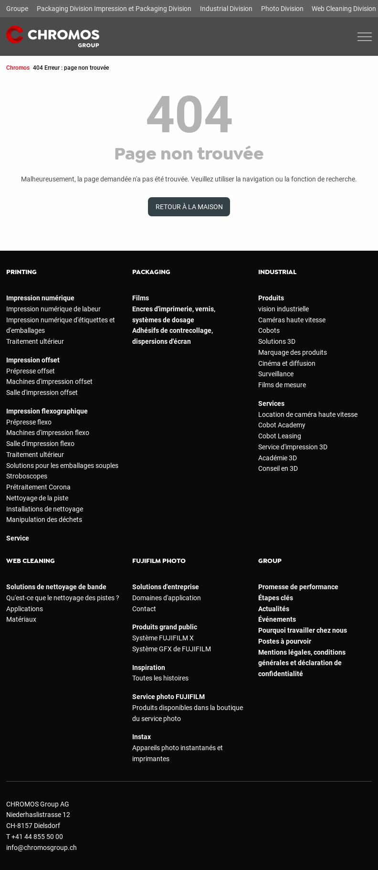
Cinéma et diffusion (286, 363)
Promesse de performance (298, 587)
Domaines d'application (166, 598)
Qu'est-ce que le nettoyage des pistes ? (62, 598)
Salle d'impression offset (42, 392)
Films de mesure (282, 385)
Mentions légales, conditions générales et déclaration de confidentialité (302, 663)
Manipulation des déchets (44, 519)
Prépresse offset (30, 371)
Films (140, 298)
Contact (144, 609)
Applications (24, 609)
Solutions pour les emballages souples (62, 465)
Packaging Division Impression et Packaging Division (114, 8)
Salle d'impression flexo (40, 443)
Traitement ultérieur (35, 341)
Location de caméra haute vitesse (307, 414)
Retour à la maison (189, 207)
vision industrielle (283, 309)
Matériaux (21, 619)
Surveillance (276, 374)
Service (17, 538)
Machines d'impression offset (49, 381)
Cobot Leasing (279, 436)
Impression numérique (40, 298)
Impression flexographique (47, 411)
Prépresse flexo (29, 422)
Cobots (269, 330)
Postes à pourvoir (284, 641)
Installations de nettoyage (44, 509)
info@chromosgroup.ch (41, 847)
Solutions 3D (276, 341)
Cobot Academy (281, 425)
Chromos (18, 67)
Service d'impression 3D (292, 447)
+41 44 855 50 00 (37, 836)
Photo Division (282, 8)
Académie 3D (277, 458)
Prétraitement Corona (38, 487)
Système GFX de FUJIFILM (171, 649)
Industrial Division (226, 8)
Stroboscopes (26, 476)
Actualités (273, 609)
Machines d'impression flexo (47, 432)
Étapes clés (275, 598)
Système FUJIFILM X (163, 638)
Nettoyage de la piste (37, 498)
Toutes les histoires (160, 678)
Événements (277, 619)
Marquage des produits (292, 352)
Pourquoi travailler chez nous (302, 630)
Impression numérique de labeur (53, 309)
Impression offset (33, 360)
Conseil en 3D (278, 468)
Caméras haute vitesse (292, 320)
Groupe (17, 8)
